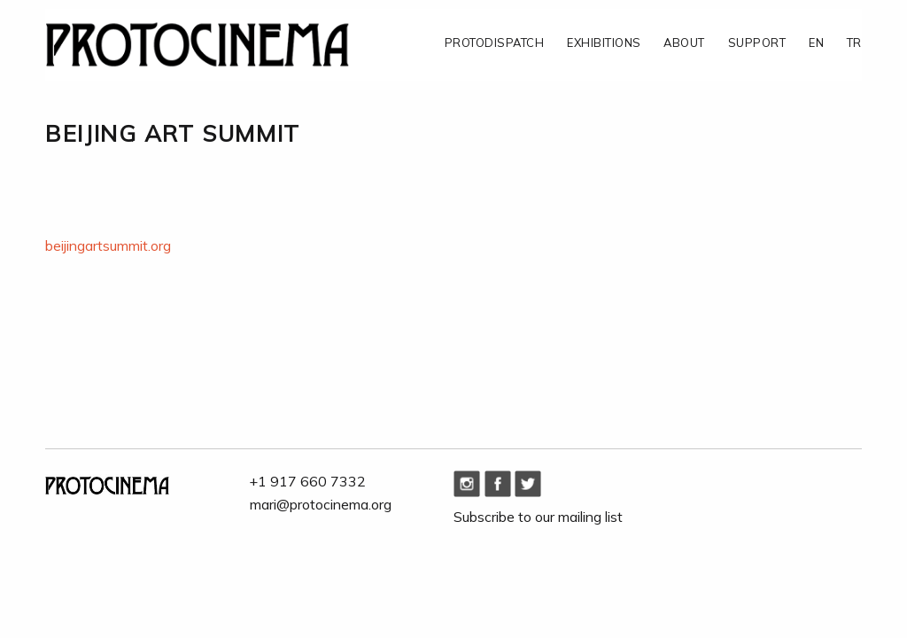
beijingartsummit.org (108, 245)
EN (816, 43)
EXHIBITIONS (603, 43)
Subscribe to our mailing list (538, 516)
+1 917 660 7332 (308, 481)
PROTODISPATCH (494, 43)
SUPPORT (757, 43)
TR (854, 43)
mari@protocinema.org (320, 504)
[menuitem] (483, 44)
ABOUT (683, 43)
